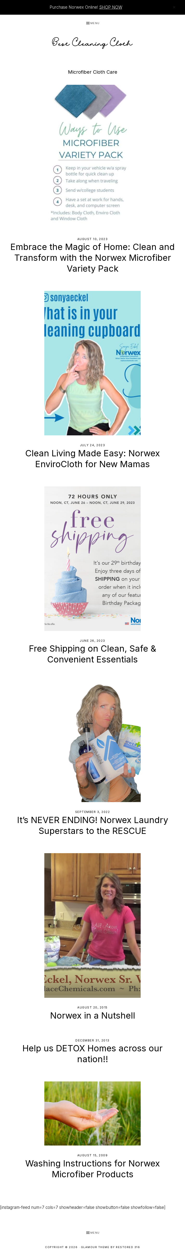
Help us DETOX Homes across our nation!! (92, 1053)
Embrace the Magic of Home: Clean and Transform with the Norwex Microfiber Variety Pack (92, 258)
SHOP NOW (110, 7)
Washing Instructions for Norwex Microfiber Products (92, 1168)
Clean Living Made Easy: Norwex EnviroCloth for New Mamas (92, 458)
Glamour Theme (95, 1247)
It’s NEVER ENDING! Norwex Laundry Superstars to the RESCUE (92, 825)
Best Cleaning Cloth (92, 41)
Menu (95, 23)
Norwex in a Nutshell (92, 1015)
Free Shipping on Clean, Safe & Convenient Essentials (92, 654)
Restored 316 (128, 1247)
